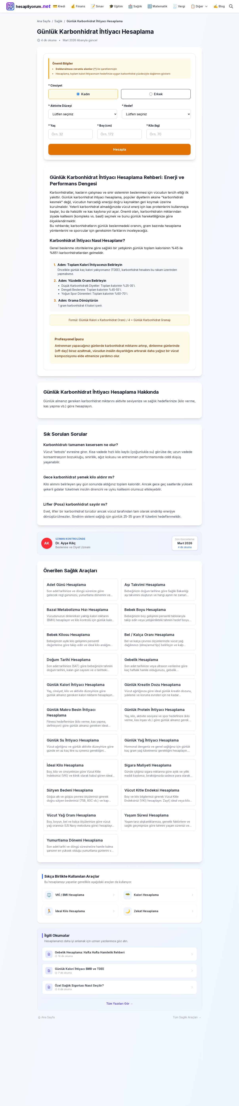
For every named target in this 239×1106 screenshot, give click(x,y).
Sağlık (58, 21)
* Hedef (127, 105)
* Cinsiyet (55, 85)
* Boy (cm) (104, 125)
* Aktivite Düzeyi (60, 105)
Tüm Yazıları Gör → (119, 1003)
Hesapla (119, 149)
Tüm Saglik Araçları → (187, 1017)
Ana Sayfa (43, 21)
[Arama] (231, 6)
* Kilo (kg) (153, 125)
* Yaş (51, 125)
